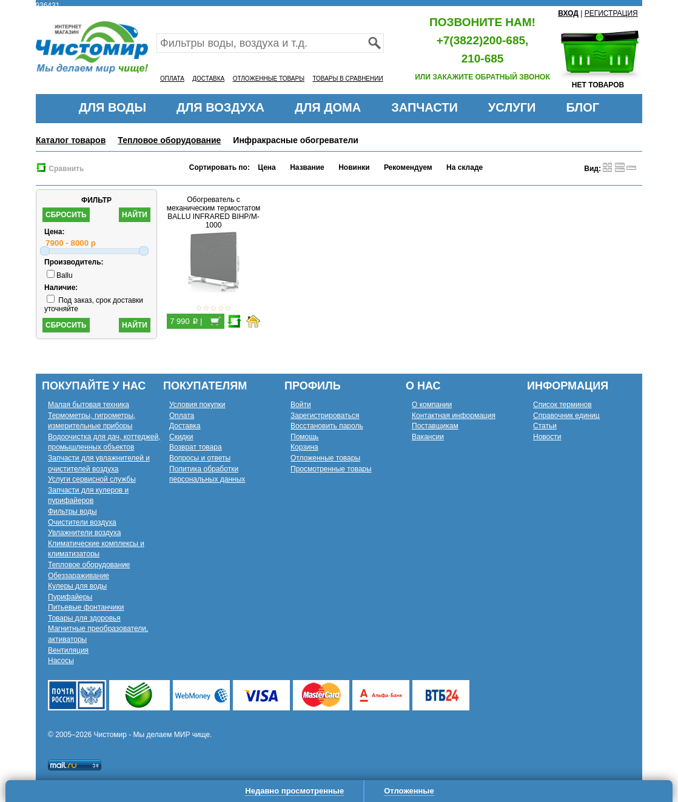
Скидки (181, 437)
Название (307, 167)
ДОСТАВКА (208, 78)
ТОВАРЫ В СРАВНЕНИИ (347, 78)
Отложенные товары (325, 458)
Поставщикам (435, 426)
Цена (267, 167)
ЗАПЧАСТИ (424, 107)
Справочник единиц (566, 415)
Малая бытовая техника (88, 404)
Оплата (181, 415)
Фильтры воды (72, 511)
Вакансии (428, 437)
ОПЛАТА (172, 78)
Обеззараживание (78, 575)
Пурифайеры (70, 597)
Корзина (304, 447)
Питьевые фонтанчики (86, 607)
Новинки (353, 167)
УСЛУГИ (512, 107)
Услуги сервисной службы (92, 479)
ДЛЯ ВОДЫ (112, 107)
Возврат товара (195, 447)
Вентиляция (68, 650)
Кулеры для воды (77, 586)
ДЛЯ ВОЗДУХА (220, 107)
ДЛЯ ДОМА (328, 107)
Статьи (545, 426)
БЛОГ (582, 107)
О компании (432, 404)
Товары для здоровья (84, 618)
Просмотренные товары (331, 469)
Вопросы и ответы (199, 458)
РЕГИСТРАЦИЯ (611, 13)
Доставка (185, 426)
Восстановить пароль (326, 426)
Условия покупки (197, 404)
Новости (547, 437)
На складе (464, 167)
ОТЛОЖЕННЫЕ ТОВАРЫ (268, 78)
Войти (300, 404)
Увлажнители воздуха (84, 532)
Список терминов (562, 404)
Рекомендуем (408, 167)
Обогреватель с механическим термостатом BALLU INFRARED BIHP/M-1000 (214, 212)
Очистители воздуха (82, 522)
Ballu (60, 275)
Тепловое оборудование (169, 140)
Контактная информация (453, 415)
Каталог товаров (71, 140)
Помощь (304, 437)
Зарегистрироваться (324, 415)
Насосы (61, 660)
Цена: (54, 231)
